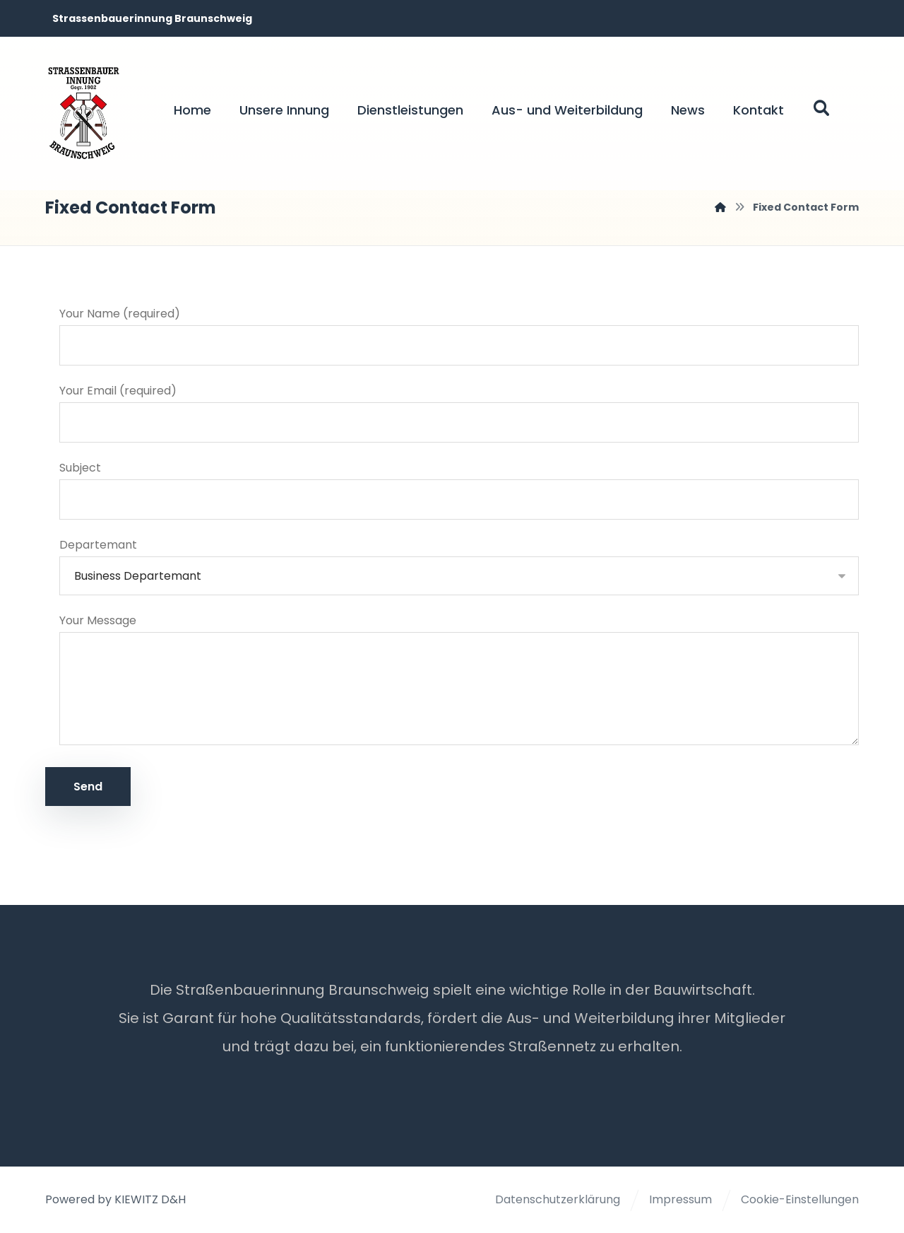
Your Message (459, 683)
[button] (821, 108)
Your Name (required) (459, 336)
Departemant (459, 566)
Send (87, 787)
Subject (459, 490)
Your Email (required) (459, 413)
